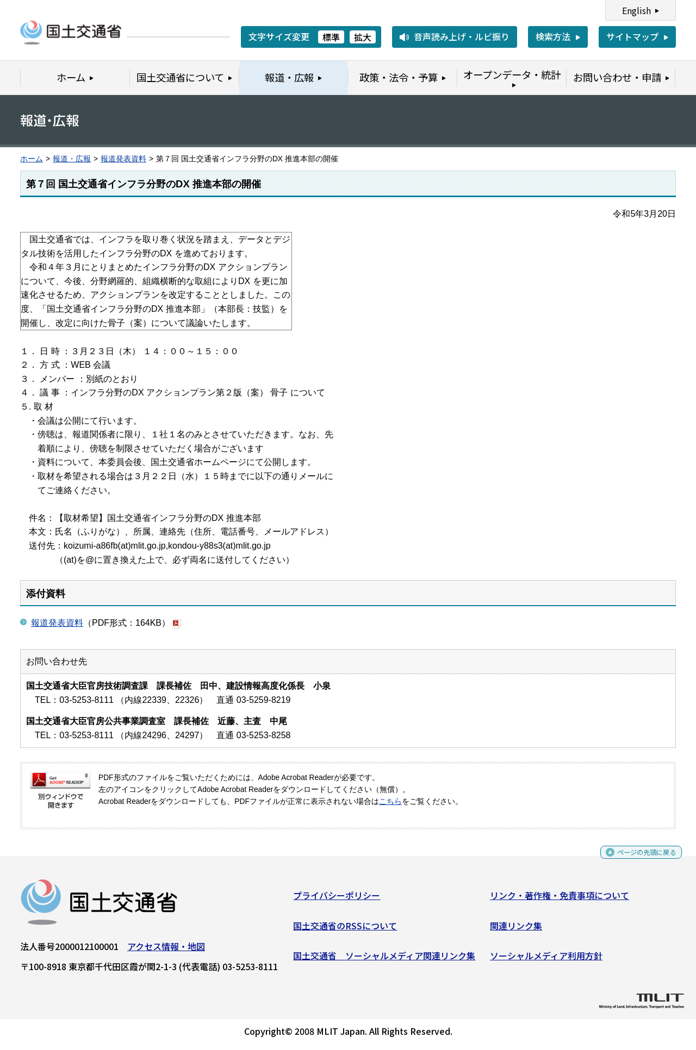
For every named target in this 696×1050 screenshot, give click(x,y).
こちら (390, 801)
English (636, 10)
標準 (331, 36)
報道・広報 (72, 159)
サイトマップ (632, 36)
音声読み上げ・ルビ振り (461, 36)
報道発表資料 (123, 159)
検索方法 (553, 36)
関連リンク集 (516, 929)
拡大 (362, 36)
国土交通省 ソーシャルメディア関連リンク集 (384, 959)
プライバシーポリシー (336, 899)
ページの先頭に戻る (637, 860)
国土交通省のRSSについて (345, 929)
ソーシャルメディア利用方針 (546, 959)
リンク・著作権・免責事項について (559, 899)
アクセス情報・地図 (166, 950)
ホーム (31, 159)
